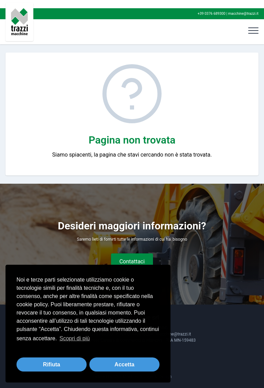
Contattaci (132, 261)
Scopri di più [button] (74, 338)
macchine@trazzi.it (243, 13)
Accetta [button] (124, 364)
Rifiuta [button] (51, 364)
